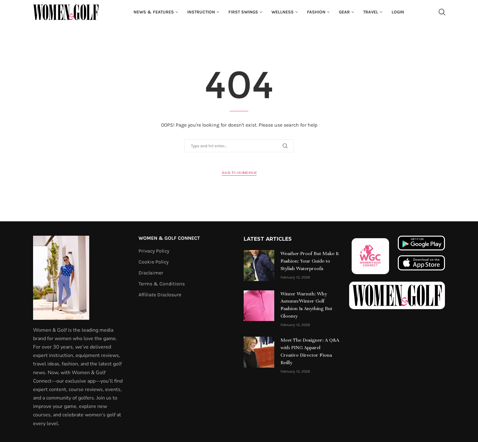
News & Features (154, 12)
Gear (344, 12)
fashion (316, 12)
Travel (370, 12)
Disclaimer (151, 272)
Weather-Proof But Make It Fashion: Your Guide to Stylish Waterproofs (309, 261)
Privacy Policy (154, 251)
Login (398, 12)
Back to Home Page (239, 172)
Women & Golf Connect (169, 238)
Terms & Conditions (162, 283)
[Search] (442, 12)
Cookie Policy (153, 261)
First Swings (243, 12)
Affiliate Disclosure (160, 294)
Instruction (201, 12)
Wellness (282, 12)
